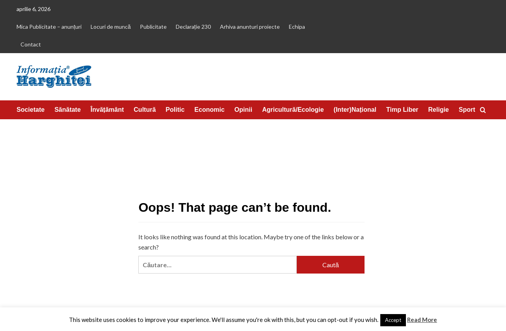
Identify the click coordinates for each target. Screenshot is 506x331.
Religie (438, 109)
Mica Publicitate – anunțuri (49, 26)
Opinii (243, 109)
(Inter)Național (355, 109)
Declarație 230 (193, 26)
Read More (422, 319)
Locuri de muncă (111, 26)
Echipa (297, 26)
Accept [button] (393, 320)
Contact (30, 44)
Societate (31, 109)
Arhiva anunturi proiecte (250, 26)
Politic (175, 109)
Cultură (145, 109)
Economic (209, 109)
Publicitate (153, 26)
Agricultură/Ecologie (293, 109)
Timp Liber (402, 109)
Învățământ (107, 109)
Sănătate (67, 109)
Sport (467, 109)
